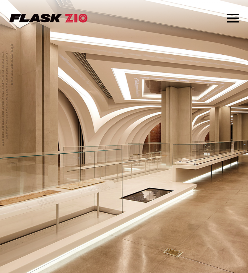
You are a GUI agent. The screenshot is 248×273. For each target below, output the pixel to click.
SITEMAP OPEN (233, 18)
